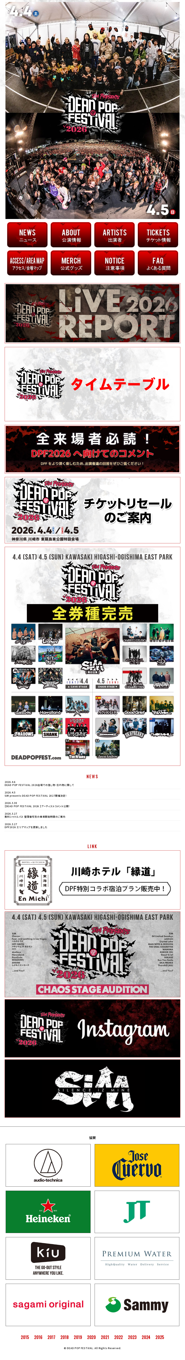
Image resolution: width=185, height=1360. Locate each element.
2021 (105, 1337)
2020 (91, 1337)
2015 (25, 1337)
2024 (146, 1337)
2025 (159, 1337)
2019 (78, 1337)
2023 (132, 1337)
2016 (38, 1337)
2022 (118, 1337)
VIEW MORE (174, 834)
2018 (64, 1337)
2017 (51, 1337)
